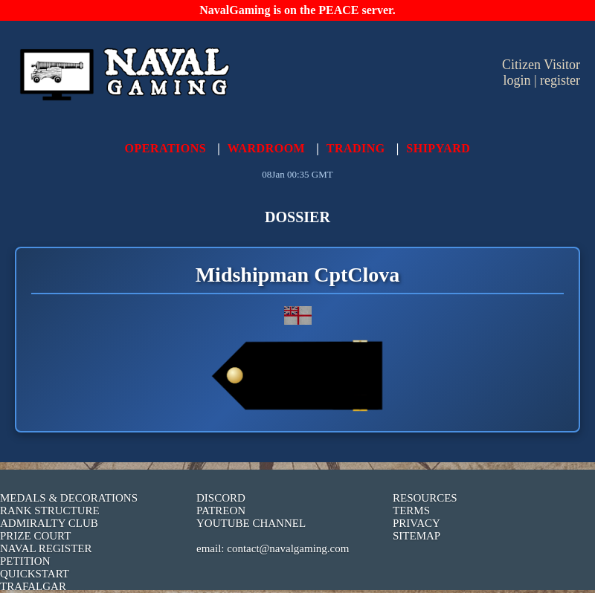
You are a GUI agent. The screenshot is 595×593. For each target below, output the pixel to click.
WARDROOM (266, 148)
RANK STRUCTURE (50, 510)
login (516, 80)
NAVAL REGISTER (46, 548)
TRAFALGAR (33, 586)
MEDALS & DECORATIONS (69, 498)
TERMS (411, 510)
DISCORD (220, 498)
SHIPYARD (438, 148)
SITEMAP (416, 536)
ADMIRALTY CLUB (49, 523)
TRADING (356, 148)
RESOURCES (425, 498)
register (560, 80)
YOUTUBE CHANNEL (251, 523)
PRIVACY (416, 523)
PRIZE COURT (35, 536)
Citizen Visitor (541, 64)
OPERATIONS (166, 148)
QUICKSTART (34, 574)
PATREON (220, 510)
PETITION (25, 561)
